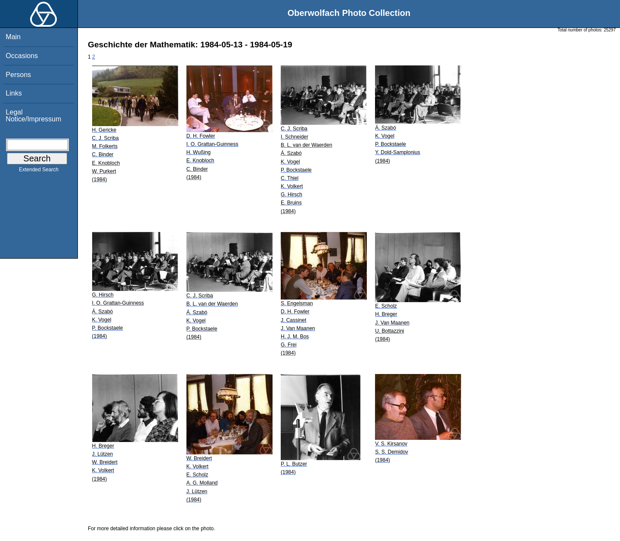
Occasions (22, 55)
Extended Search (39, 171)
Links (14, 93)
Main (13, 36)
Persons (18, 74)
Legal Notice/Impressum (33, 115)
